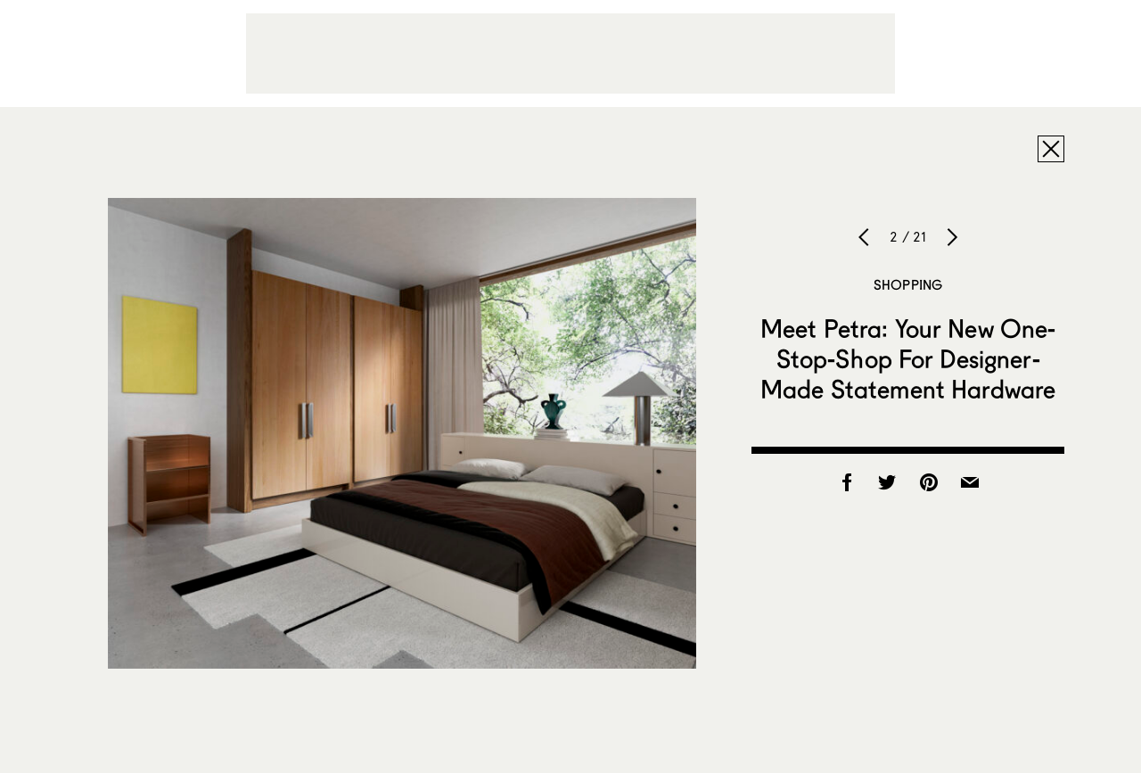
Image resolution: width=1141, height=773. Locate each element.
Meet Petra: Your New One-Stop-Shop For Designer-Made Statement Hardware (908, 358)
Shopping (908, 284)
